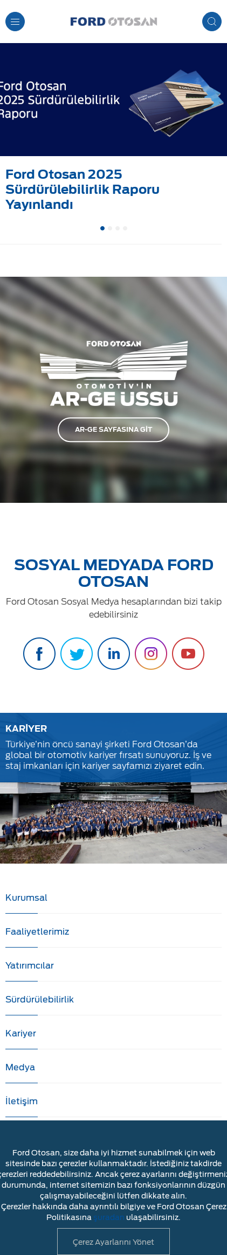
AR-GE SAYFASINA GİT (113, 429)
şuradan (109, 1217)
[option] (113, 130)
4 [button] (125, 228)
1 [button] (102, 228)
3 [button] (117, 228)
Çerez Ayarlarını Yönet (113, 1242)
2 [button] (110, 228)
